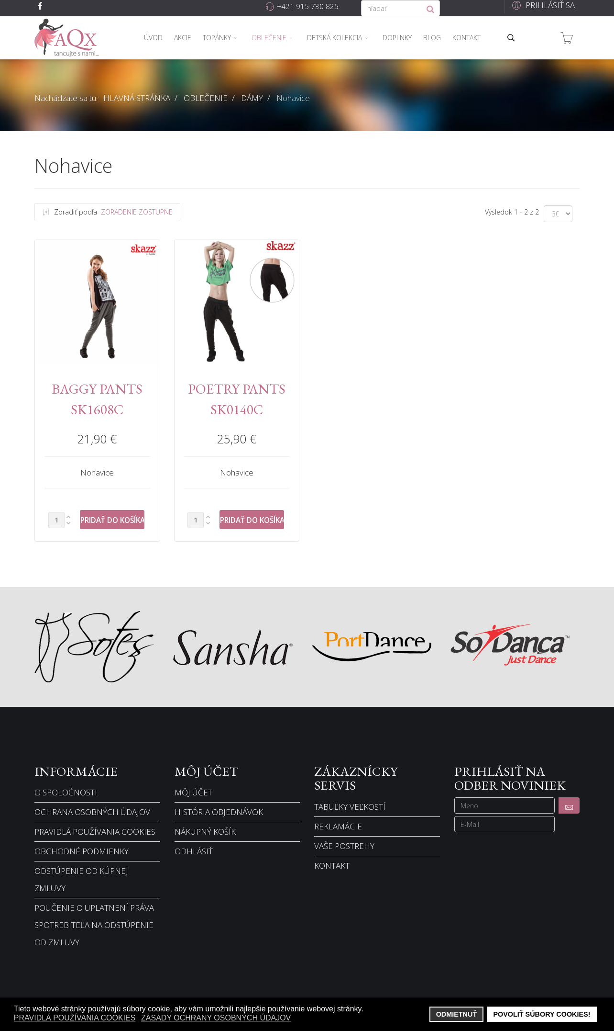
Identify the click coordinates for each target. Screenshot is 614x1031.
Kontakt (466, 37)
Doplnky (397, 37)
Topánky (217, 37)
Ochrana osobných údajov (92, 811)
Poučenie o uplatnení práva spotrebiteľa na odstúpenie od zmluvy (94, 925)
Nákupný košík (205, 831)
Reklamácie (338, 826)
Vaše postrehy (344, 845)
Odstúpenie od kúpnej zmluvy (81, 879)
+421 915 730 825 (308, 6)
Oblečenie (269, 37)
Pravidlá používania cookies (94, 831)
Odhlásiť (194, 851)
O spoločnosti (65, 792)
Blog (432, 37)
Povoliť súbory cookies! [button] (541, 1014)
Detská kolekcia (334, 37)
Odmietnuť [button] (456, 1014)
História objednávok (219, 811)
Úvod (153, 37)
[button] (542, 5)
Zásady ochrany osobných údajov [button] (216, 1018)
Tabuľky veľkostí (349, 806)
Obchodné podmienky (81, 851)
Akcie (182, 37)
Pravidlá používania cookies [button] (75, 1018)
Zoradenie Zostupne (137, 211)
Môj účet (193, 792)
